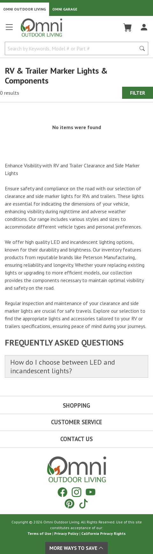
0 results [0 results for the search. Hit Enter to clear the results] (9, 93)
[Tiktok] (83, 503)
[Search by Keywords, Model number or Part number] (72, 48)
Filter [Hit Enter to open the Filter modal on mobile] (137, 93)
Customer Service (76, 422)
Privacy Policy (66, 533)
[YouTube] (90, 492)
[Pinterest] (69, 503)
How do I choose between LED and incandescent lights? (62, 366)
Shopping (76, 405)
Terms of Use (39, 533)
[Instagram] (76, 492)
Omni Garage (64, 9)
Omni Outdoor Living (24, 9)
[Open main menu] (9, 30)
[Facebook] (62, 492)
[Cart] (127, 27)
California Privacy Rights (103, 533)
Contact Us (76, 439)
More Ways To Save (76, 548)
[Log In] (144, 27)
